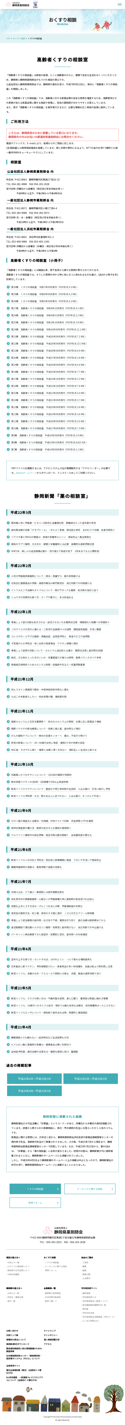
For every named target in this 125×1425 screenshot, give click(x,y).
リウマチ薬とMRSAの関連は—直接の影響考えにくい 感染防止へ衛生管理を (51, 537)
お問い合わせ (12, 1330)
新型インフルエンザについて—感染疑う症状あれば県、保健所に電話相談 (49, 1012)
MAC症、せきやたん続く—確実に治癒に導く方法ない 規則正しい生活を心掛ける (54, 749)
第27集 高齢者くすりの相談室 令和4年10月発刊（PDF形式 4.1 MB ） (48, 308)
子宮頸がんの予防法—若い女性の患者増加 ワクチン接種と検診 (44, 643)
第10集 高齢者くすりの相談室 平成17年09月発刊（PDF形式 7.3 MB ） (49, 428)
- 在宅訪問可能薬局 (52, 1297)
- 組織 (83, 1270)
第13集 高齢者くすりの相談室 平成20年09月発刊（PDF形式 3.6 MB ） (49, 407)
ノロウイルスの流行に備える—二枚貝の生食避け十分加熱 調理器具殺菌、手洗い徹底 (56, 629)
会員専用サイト (13, 1365)
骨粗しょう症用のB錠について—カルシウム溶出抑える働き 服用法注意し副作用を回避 (57, 650)
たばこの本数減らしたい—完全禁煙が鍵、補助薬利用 (39, 696)
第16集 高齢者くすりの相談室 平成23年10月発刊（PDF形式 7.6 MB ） (49, 386)
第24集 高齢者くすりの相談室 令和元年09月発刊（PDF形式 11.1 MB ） (49, 329)
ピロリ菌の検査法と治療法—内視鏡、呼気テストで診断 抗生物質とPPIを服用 (52, 821)
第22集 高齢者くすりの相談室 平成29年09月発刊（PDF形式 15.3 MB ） (49, 343)
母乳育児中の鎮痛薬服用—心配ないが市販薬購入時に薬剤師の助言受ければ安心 (52, 899)
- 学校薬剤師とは (88, 1297)
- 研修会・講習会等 (14, 1297)
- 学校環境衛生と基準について (94, 1301)
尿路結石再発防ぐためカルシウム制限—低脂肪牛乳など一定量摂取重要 (48, 664)
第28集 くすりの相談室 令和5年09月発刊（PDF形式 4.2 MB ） (45, 301)
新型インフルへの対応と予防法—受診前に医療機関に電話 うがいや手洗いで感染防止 (56, 860)
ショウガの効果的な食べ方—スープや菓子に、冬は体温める (42, 597)
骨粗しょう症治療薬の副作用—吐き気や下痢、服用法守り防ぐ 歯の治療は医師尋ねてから (58, 920)
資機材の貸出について (16, 1339)
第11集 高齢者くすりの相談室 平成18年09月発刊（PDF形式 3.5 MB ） (49, 421)
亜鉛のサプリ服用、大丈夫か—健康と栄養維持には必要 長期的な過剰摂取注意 (52, 544)
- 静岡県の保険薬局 (52, 1293)
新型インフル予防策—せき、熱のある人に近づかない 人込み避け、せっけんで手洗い (56, 796)
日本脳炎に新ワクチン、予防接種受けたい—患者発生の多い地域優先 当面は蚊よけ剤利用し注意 (61, 966)
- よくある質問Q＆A (90, 1320)
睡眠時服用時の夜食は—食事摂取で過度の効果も (36, 867)
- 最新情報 (85, 1293)
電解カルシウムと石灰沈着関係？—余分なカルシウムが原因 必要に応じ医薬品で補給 (56, 721)
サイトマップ (50, 1330)
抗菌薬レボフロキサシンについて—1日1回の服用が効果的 (41, 774)
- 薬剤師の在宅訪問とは (16, 1270)
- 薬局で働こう (50, 1301)
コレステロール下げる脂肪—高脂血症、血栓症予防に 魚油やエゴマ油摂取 (50, 636)
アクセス (48, 1344)
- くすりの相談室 (51, 1262)
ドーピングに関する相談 (89, 1189)
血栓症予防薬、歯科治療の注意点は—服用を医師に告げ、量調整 (44, 1051)
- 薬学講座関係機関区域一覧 (93, 1304)
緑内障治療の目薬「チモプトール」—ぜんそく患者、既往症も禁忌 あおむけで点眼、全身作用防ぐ (63, 530)
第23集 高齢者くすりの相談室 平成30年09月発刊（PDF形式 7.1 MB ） (49, 336)
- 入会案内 (85, 1278)
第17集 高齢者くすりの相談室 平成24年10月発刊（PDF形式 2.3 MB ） (49, 378)
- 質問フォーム (50, 1270)
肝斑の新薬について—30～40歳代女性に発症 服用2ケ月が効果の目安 (48, 742)
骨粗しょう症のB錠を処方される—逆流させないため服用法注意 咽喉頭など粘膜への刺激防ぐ (60, 622)
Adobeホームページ (26, 472)
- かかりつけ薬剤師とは (16, 1266)
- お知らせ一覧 (12, 1262)
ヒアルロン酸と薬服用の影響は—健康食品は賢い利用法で (41, 1044)
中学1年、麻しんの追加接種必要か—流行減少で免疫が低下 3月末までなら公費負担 (55, 551)
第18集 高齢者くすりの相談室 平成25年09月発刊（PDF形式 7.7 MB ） (49, 371)
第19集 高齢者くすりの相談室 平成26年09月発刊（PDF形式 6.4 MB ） (49, 364)
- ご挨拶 (84, 1262)
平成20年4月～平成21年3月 (34, 1091)
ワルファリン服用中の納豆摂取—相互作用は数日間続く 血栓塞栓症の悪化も (51, 835)
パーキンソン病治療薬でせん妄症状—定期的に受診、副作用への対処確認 (49, 934)
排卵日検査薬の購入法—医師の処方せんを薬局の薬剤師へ (41, 828)
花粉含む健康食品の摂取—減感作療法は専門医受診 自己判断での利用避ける (51, 583)
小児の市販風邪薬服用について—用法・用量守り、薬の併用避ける (45, 576)
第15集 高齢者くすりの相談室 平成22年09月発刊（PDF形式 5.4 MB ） (49, 393)
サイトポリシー (51, 1335)
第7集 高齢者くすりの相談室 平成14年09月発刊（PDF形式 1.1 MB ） (48, 449)
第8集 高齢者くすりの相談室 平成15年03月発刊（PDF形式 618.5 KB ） (49, 442)
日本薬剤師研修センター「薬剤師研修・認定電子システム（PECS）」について (24, 1357)
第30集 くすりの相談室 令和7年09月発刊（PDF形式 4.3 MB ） (45, 287)
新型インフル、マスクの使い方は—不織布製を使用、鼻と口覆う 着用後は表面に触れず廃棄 (59, 998)
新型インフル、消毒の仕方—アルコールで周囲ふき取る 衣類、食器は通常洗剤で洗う (56, 973)
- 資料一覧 (10, 1301)
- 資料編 (84, 1308)
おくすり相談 (19, 38)
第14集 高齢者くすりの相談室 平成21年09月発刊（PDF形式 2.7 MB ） (49, 400)
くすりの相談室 (35, 1189)
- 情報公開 (85, 1274)
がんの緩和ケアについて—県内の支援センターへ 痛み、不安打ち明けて (49, 735)
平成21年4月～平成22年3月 (90, 1079)
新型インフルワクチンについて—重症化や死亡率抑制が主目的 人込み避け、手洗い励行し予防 (60, 788)
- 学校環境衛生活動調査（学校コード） (98, 1316)
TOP (8, 38)
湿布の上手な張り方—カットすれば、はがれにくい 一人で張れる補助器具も (51, 959)
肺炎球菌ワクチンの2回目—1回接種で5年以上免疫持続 (39, 781)
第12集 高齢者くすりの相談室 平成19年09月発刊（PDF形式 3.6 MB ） (49, 414)
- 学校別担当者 (87, 1312)
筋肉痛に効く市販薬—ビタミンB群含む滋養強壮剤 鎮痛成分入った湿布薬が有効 (53, 522)
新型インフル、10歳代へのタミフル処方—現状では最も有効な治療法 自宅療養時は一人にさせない (63, 1005)
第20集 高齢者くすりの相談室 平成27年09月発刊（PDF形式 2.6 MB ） (49, 357)
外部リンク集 (12, 1335)
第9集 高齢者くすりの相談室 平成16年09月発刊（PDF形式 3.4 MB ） (48, 435)
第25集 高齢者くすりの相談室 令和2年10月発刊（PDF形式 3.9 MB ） (48, 322)
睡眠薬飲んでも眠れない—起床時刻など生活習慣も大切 (40, 1037)
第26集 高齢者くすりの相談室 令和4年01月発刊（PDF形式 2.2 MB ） (48, 315)
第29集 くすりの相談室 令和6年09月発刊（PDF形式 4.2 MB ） (45, 294)
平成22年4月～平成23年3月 (34, 1079)
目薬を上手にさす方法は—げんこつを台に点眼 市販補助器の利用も (47, 906)
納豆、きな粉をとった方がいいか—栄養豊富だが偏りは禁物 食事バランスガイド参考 (56, 657)
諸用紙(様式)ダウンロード (17, 1344)
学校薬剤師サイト (89, 1288)
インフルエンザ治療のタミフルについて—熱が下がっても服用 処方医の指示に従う (54, 590)
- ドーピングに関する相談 (55, 1266)
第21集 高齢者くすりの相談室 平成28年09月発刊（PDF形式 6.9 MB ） (49, 350)
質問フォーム (35, 1202)
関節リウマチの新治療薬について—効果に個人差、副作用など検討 (45, 728)
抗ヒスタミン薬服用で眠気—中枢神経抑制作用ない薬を (40, 689)
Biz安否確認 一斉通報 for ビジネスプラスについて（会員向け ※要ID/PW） (24, 1378)
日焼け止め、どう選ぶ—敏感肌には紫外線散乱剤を (37, 892)
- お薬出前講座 (12, 1274)
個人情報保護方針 (52, 1339)
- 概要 (83, 1266)
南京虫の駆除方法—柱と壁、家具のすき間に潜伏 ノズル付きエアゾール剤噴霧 (52, 913)
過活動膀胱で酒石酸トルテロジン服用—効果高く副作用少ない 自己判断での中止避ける (57, 927)
